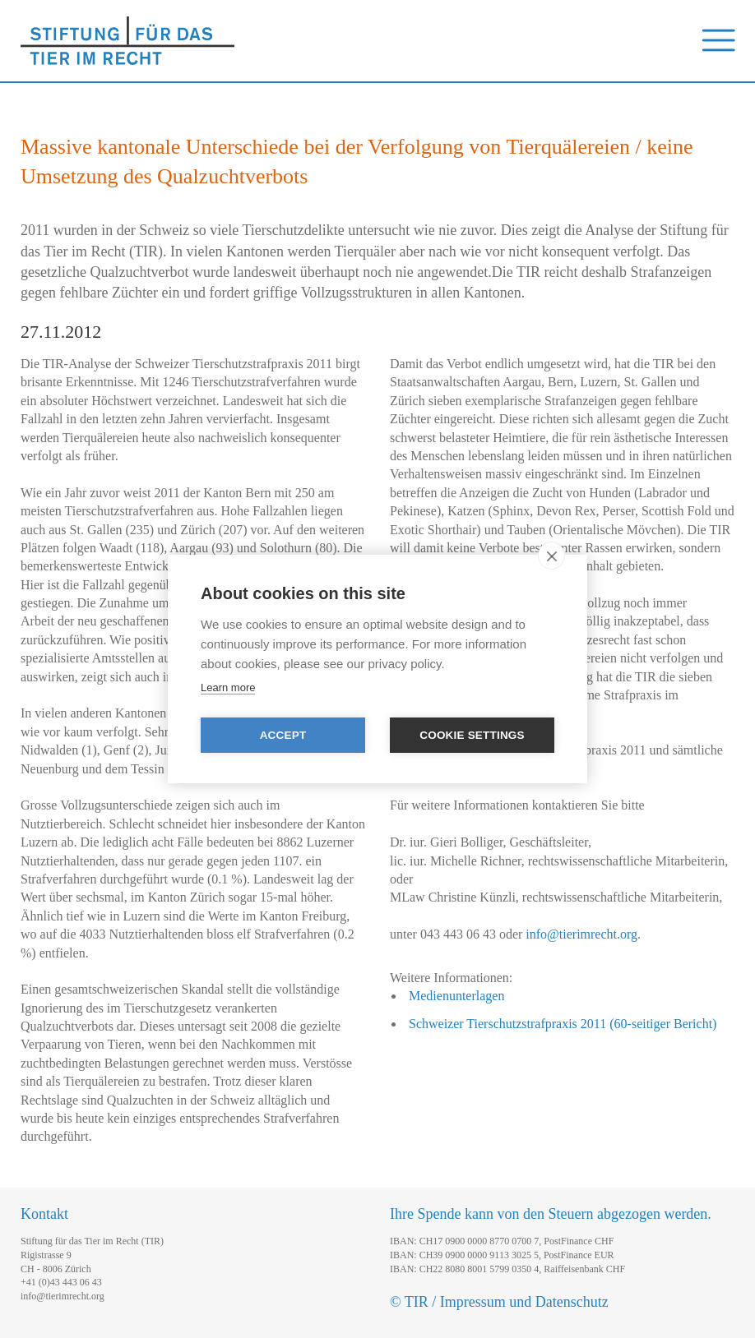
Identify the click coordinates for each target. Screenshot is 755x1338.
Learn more (228, 687)
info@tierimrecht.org (581, 934)
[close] (551, 556)
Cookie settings (472, 735)
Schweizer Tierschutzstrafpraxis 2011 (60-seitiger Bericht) (562, 1024)
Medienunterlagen (456, 996)
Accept (283, 735)
